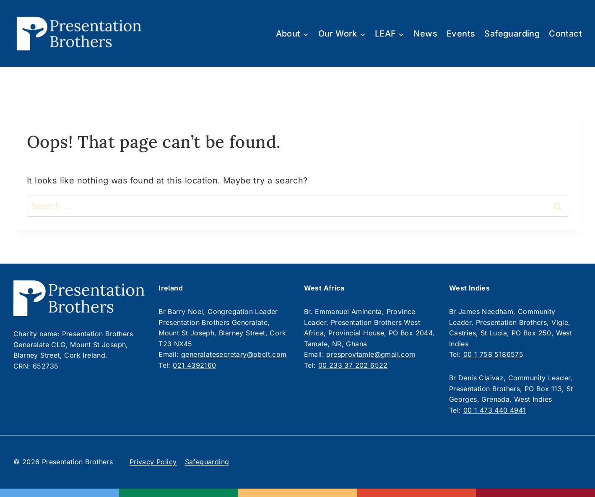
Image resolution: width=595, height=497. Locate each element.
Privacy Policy (153, 462)
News (425, 34)
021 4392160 (194, 365)
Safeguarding (512, 34)
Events (461, 34)
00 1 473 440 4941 (494, 410)
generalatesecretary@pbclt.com (234, 354)
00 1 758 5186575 (493, 354)
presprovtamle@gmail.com (370, 354)
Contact (565, 34)
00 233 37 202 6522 (353, 365)
